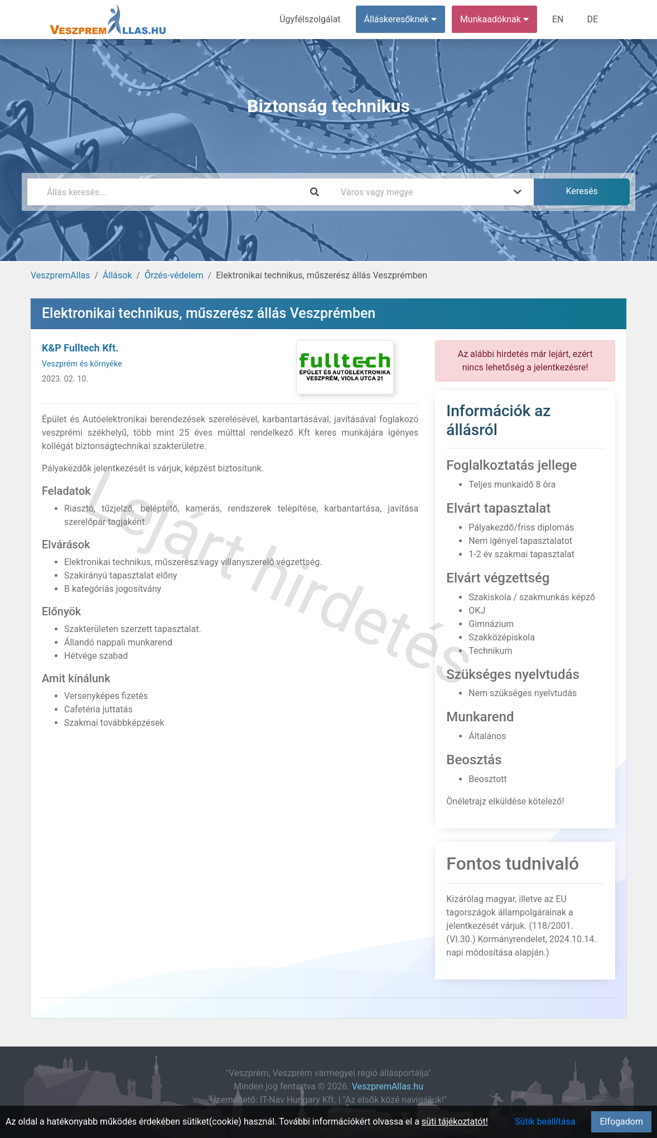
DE (592, 19)
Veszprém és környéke (82, 364)
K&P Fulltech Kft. (80, 348)
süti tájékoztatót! (455, 1121)
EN (558, 19)
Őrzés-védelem (173, 275)
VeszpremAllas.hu (387, 1086)
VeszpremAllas (60, 275)
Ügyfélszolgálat (309, 19)
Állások (117, 275)
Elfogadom (621, 1121)
